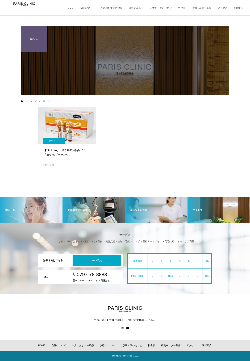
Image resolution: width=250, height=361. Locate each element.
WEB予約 (97, 260)
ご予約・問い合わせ (161, 7)
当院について (87, 7)
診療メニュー (136, 7)
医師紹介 (239, 7)
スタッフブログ (54, 140)
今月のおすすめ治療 (111, 7)
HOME (69, 7)
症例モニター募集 (201, 7)
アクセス (222, 7)
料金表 (181, 7)
